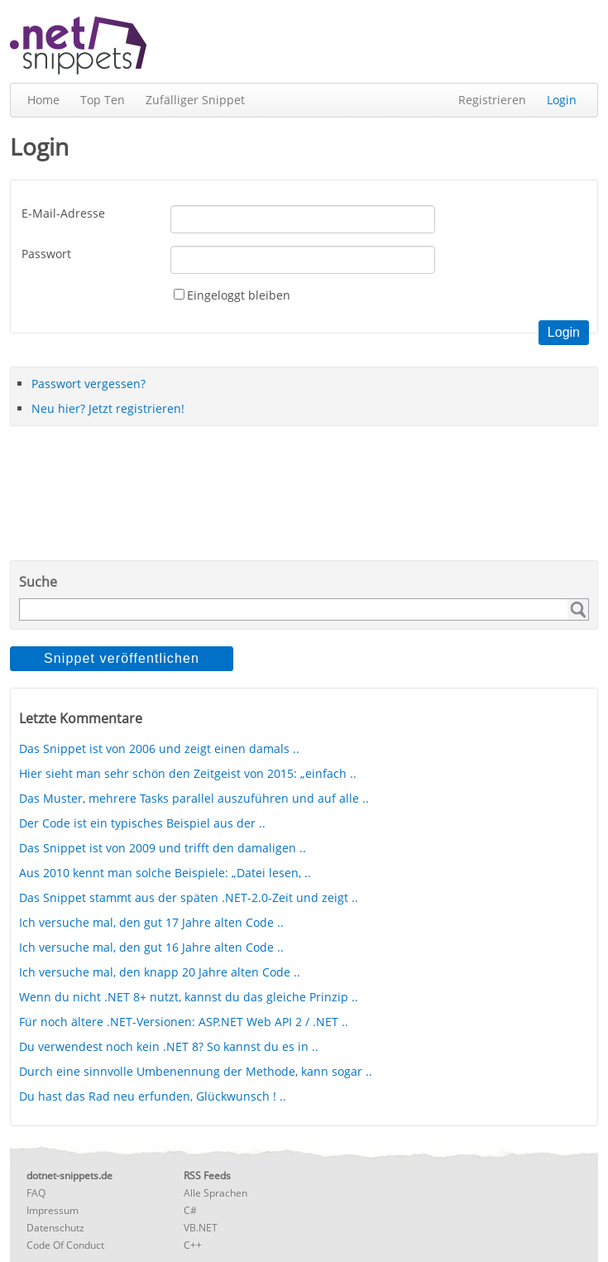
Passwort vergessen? (88, 383)
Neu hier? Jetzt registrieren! (107, 408)
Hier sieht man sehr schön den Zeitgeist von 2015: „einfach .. (188, 773)
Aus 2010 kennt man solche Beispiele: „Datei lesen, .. (165, 873)
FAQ (35, 1193)
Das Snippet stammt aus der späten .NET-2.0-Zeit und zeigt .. (188, 897)
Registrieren (492, 100)
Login (562, 100)
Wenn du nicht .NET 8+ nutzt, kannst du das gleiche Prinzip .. (188, 997)
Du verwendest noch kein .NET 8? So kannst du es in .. (168, 1046)
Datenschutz (55, 1228)
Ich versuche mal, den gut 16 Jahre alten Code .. (151, 947)
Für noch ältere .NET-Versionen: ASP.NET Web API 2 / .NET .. (183, 1021)
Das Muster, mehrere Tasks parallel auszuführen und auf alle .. (194, 798)
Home (43, 100)
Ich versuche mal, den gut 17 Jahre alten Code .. (151, 922)
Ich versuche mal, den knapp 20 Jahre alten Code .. (159, 972)
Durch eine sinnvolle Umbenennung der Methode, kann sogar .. (195, 1071)
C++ (193, 1245)
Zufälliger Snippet (195, 100)
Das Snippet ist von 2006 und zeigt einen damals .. (159, 748)
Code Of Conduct (65, 1245)
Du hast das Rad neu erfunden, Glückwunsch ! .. (152, 1096)
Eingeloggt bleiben (238, 295)
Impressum (52, 1210)
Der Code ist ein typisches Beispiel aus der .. (142, 823)
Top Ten (102, 100)
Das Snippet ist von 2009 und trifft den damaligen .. (162, 848)
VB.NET (201, 1228)
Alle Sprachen (215, 1193)
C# (190, 1210)
